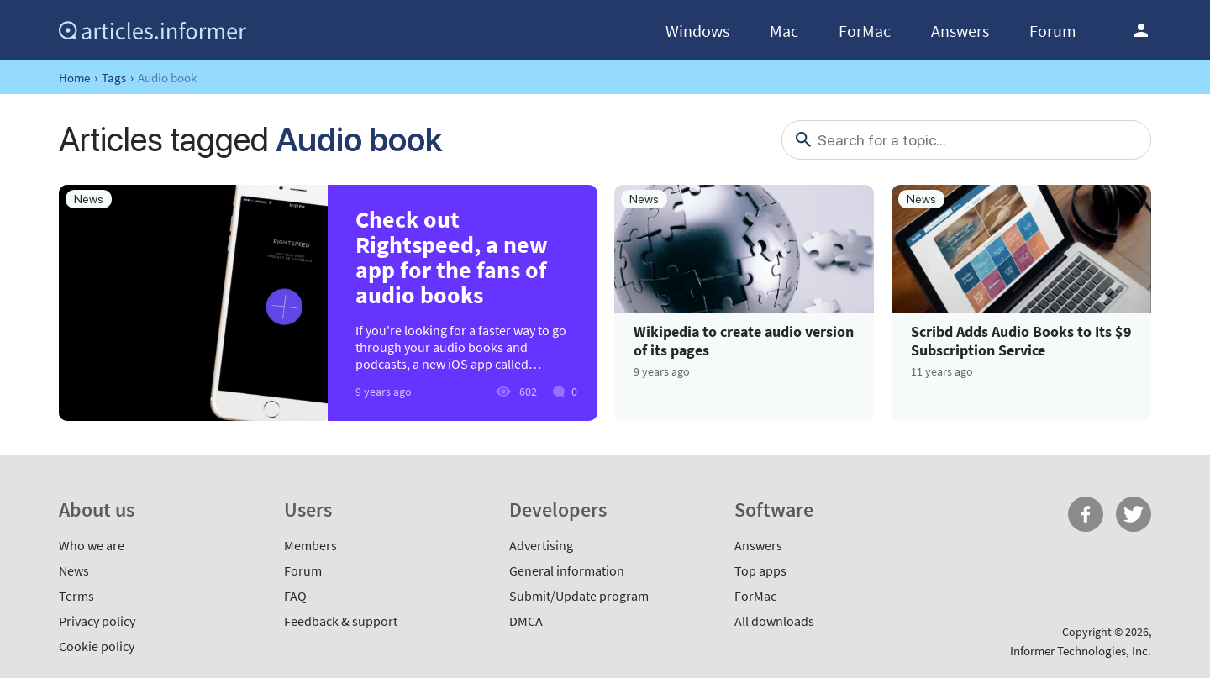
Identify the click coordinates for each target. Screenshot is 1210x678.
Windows (697, 30)
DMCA (526, 620)
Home (74, 78)
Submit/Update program (579, 595)
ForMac (865, 30)
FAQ (295, 595)
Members (310, 545)
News (74, 570)
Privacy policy (97, 620)
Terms (76, 595)
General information (566, 570)
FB (1085, 514)
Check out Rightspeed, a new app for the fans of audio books (451, 257)
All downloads (774, 620)
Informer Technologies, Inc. (1080, 651)
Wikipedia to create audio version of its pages (744, 341)
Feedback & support (340, 620)
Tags (114, 78)
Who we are (91, 545)
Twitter (1133, 514)
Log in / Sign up (1141, 30)
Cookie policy (96, 646)
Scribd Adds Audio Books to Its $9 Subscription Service (1021, 341)
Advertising (541, 545)
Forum (1052, 30)
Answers (960, 30)
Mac (784, 30)
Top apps (760, 570)
